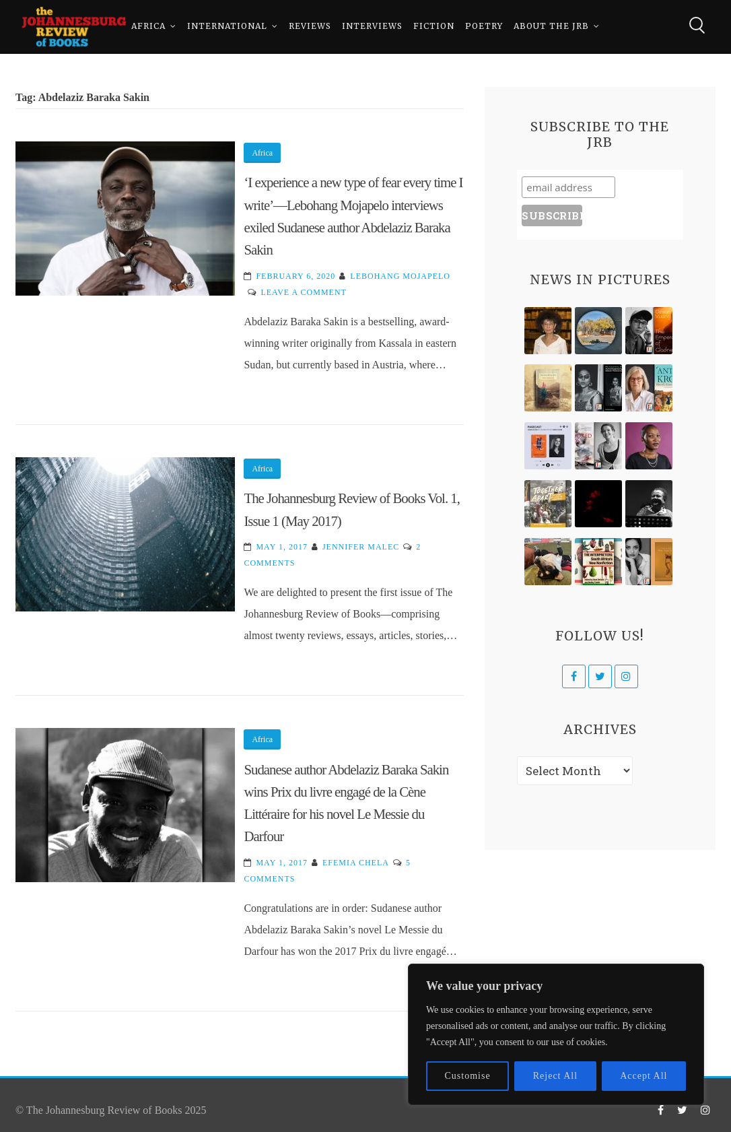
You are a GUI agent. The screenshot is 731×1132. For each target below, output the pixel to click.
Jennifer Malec (360, 547)
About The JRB (551, 27)
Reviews (310, 27)
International (227, 27)
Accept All (643, 1076)
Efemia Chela (355, 862)
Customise (468, 1076)
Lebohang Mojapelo (400, 276)
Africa (148, 27)
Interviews (372, 27)
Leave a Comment (303, 292)
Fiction (433, 27)
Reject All (555, 1076)
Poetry (484, 27)
